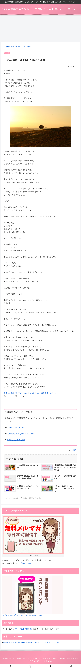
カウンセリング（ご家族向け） (48, 659)
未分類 (6, 53)
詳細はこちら (26, 564)
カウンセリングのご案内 (16, 440)
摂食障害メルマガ (8, 659)
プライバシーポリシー (35, 661)
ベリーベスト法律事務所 (23, 629)
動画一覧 (62, 659)
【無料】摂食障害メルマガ (17, 428)
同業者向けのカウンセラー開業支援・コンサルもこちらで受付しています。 (32, 643)
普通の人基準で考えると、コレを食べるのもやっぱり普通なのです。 (30, 393)
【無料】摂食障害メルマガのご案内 (17, 47)
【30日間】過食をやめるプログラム (21, 434)
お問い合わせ (48, 661)
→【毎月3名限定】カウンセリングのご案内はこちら (22, 615)
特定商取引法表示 (72, 659)
